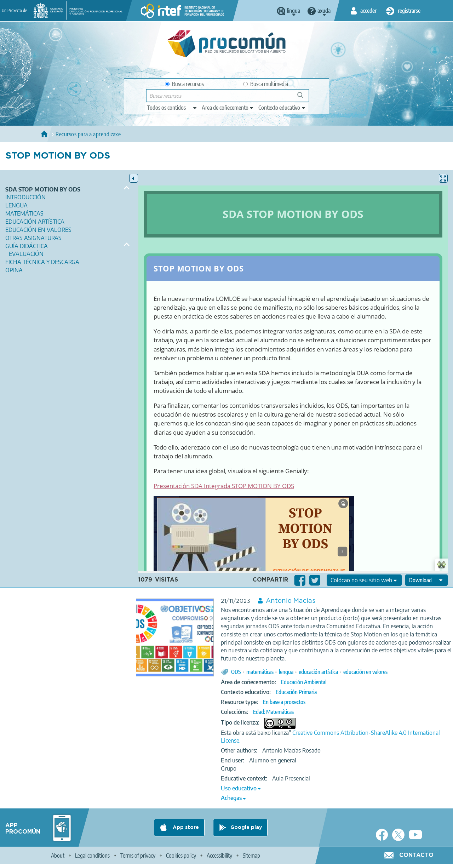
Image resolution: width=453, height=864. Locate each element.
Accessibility (219, 855)
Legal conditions (92, 855)
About (57, 855)
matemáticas (260, 671)
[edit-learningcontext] (282, 107)
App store (185, 827)
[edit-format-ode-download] (426, 580)
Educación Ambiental (303, 682)
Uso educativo (239, 788)
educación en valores (365, 671)
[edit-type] (172, 107)
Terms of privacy (137, 855)
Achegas (231, 797)
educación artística (318, 671)
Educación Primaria (296, 692)
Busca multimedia (265, 83)
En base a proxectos (284, 701)
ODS (236, 671)
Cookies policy (181, 855)
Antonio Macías (290, 601)
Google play (246, 827)
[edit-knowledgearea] (228, 107)
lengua (286, 671)
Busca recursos (184, 83)
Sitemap (251, 855)
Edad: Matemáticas (273, 711)
